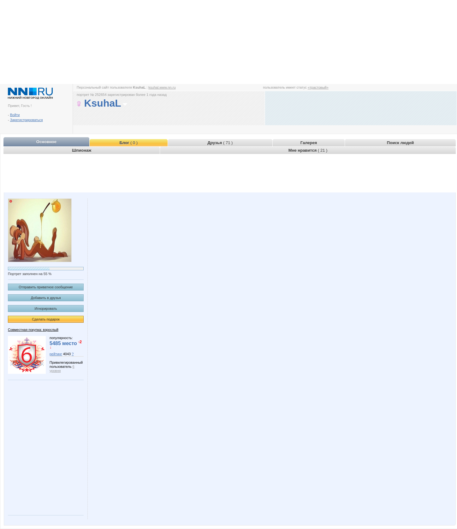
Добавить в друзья (46, 298)
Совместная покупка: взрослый (33, 330)
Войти (15, 115)
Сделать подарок (46, 319)
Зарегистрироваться (26, 120)
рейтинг (56, 354)
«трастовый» (318, 87)
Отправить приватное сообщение (46, 287)
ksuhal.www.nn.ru (161, 87)
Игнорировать (46, 308)
